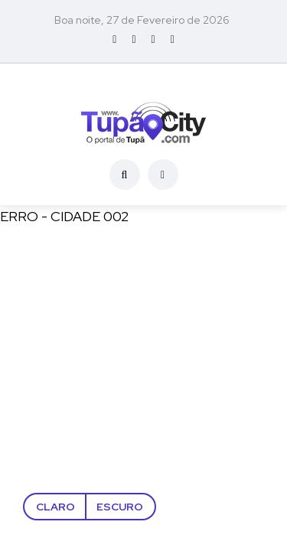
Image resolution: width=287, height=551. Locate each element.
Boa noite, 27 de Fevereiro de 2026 (142, 20)
